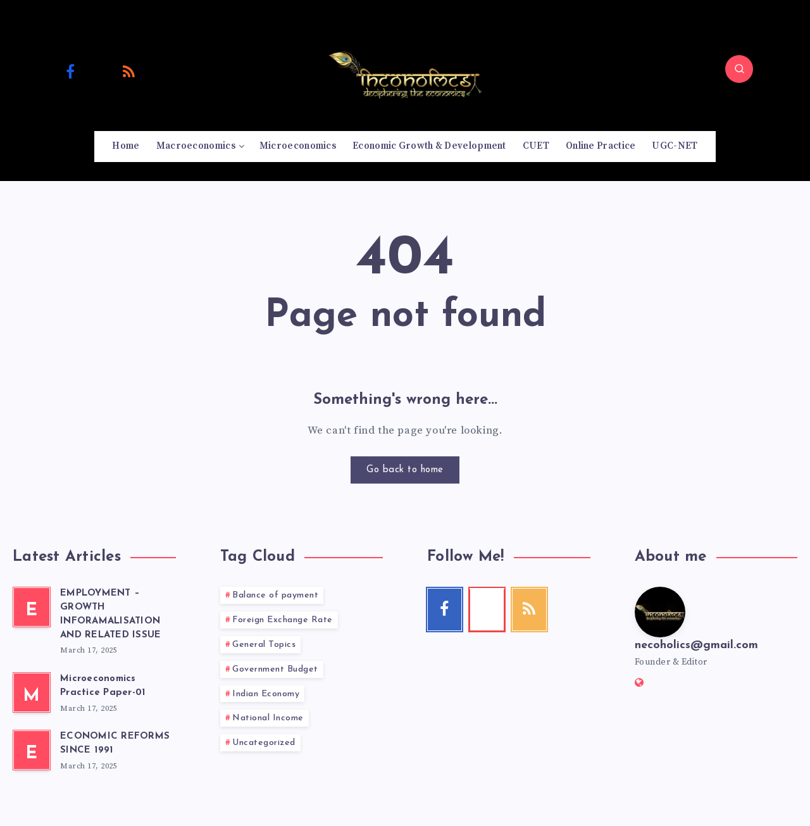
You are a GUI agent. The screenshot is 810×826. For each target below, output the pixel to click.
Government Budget (275, 669)
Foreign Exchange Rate (282, 620)
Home (125, 146)
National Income (268, 718)
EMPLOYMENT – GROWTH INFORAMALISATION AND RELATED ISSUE (110, 614)
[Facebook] (70, 71)
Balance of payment (275, 595)
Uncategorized (264, 743)
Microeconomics (297, 146)
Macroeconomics (195, 146)
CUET (536, 146)
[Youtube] (100, 71)
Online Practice (601, 146)
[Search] (739, 69)
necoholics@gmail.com (696, 645)
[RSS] (129, 71)
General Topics (264, 644)
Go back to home (405, 470)
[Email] (159, 71)
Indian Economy (265, 694)
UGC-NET (674, 146)
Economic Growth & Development (429, 146)
